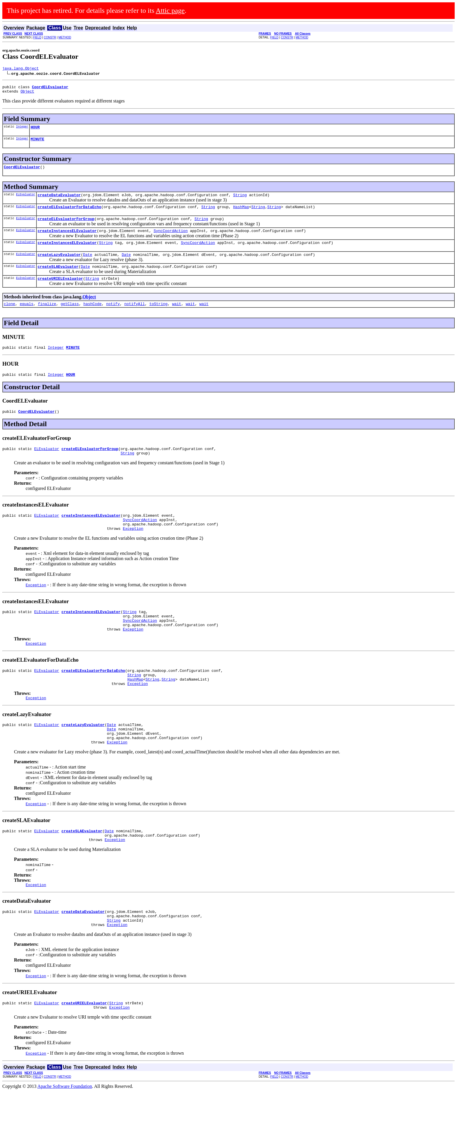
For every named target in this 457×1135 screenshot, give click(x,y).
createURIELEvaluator (60, 290)
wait (176, 316)
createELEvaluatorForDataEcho (69, 213)
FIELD (37, 37)
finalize (47, 316)
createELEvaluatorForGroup (66, 226)
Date (87, 265)
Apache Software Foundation (64, 1129)
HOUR (35, 130)
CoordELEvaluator (22, 172)
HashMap (241, 213)
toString (158, 316)
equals (27, 316)
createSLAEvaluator (58, 277)
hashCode (92, 316)
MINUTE (37, 143)
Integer (22, 130)
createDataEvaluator (59, 200)
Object (27, 93)
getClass (70, 316)
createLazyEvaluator (59, 265)
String (240, 200)
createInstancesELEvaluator (67, 239)
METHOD (65, 37)
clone (9, 316)
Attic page (170, 10)
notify (113, 316)
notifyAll (134, 316)
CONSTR (50, 37)
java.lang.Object (20, 69)
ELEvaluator (25, 200)
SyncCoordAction (171, 239)
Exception (133, 549)
